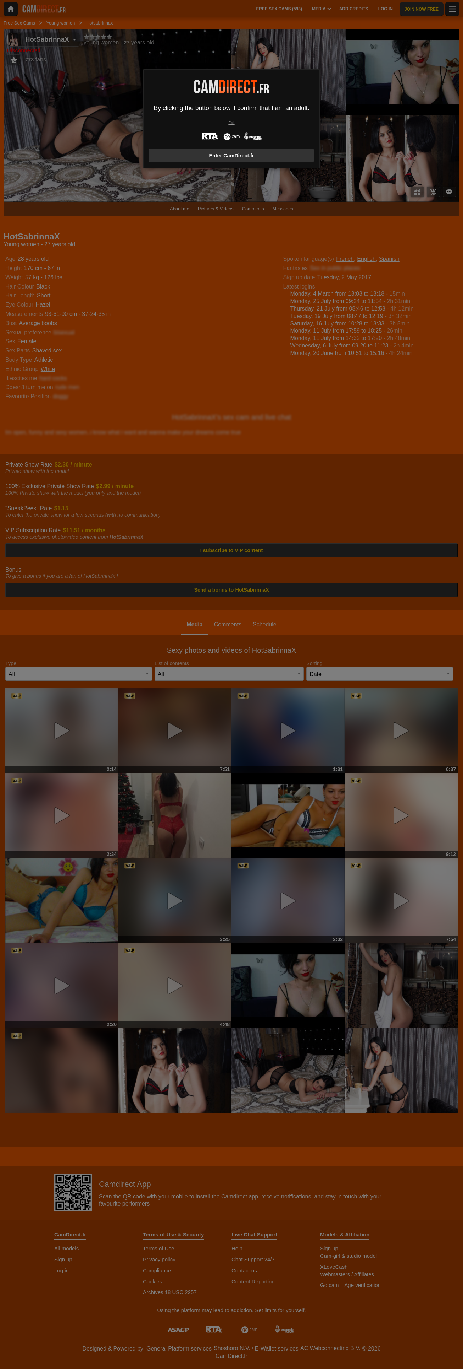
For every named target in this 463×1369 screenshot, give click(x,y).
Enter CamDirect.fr (231, 155)
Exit (231, 123)
